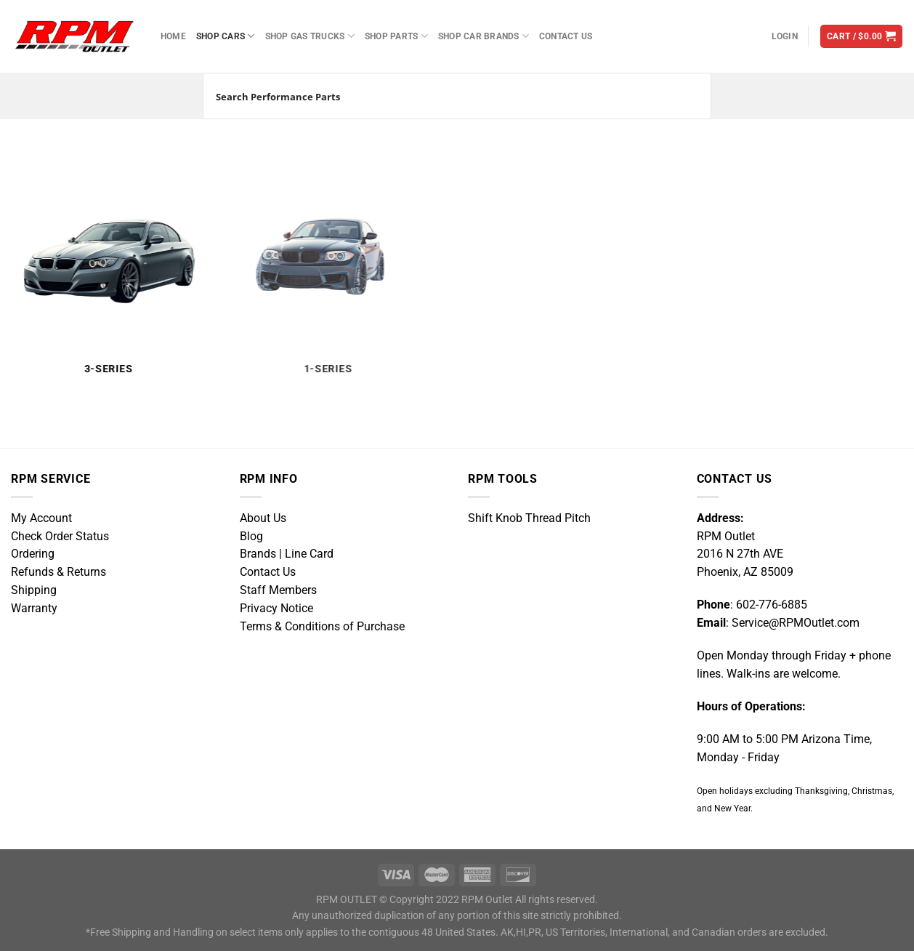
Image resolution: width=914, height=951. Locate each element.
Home (173, 36)
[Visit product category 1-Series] (317, 265)
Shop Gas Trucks (310, 36)
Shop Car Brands (483, 36)
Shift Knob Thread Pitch (529, 518)
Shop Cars (225, 36)
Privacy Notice (276, 608)
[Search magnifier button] (688, 96)
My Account (41, 518)
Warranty (34, 608)
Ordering (32, 554)
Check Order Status (60, 536)
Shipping (34, 590)
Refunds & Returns (58, 572)
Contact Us (565, 36)
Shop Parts (396, 36)
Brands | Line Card (286, 554)
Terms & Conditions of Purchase (322, 626)
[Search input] (439, 96)
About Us (263, 518)
